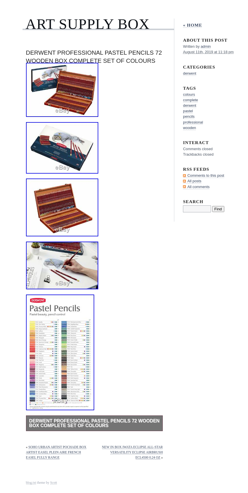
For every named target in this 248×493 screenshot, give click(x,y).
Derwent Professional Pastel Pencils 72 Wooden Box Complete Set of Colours (94, 423)
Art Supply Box (87, 24)
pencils (189, 116)
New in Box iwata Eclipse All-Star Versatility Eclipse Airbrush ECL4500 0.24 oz (132, 452)
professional (193, 122)
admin (206, 46)
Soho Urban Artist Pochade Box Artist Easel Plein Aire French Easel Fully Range (56, 452)
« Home (192, 25)
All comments (198, 187)
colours (189, 94)
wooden (189, 128)
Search (193, 201)
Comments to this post (205, 175)
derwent (189, 73)
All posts (194, 181)
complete (190, 100)
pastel (188, 111)
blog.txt (31, 482)
